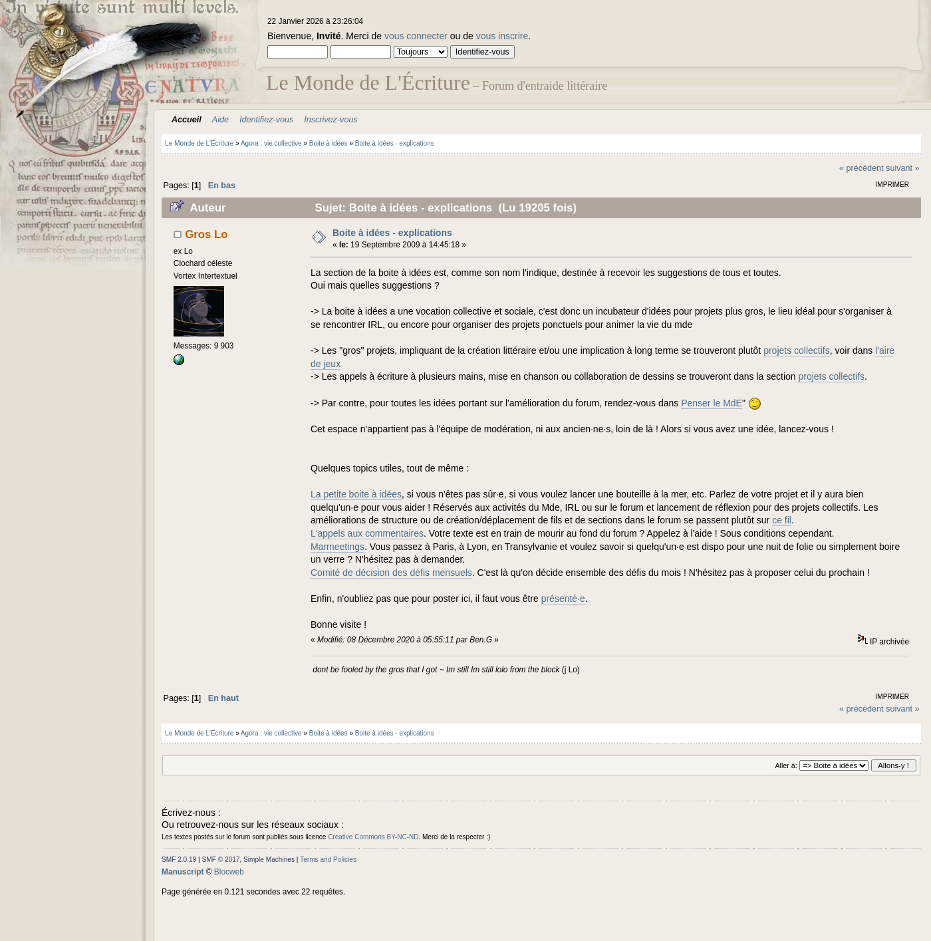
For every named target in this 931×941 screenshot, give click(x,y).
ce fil (781, 520)
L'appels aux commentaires (367, 533)
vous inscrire (502, 36)
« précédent (861, 168)
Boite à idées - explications (392, 232)
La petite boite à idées (356, 494)
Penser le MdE (711, 403)
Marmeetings (337, 546)
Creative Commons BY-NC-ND (373, 837)
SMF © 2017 (221, 859)
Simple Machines (269, 859)
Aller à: (786, 765)
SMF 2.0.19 (179, 859)
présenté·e (563, 598)
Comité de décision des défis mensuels (391, 572)
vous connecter (416, 36)
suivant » (902, 168)
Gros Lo (206, 234)
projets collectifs (796, 350)
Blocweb (229, 871)
